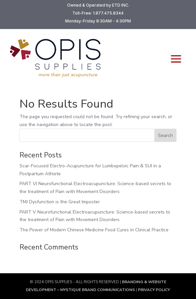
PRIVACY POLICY (153, 289)
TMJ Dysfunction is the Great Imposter (60, 202)
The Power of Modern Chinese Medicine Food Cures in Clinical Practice (94, 230)
